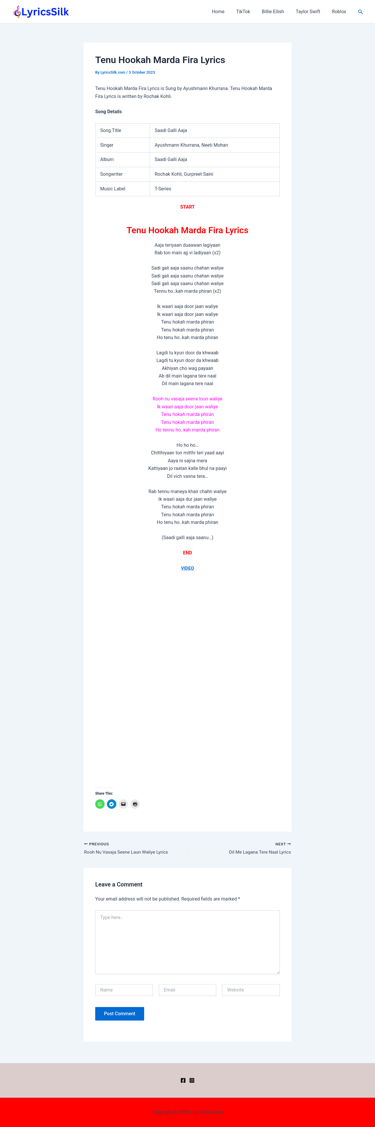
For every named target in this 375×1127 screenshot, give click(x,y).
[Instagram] (192, 1080)
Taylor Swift (311, 11)
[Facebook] (183, 1080)
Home (228, 11)
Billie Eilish (279, 11)
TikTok (251, 11)
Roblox (340, 11)
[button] (360, 12)
